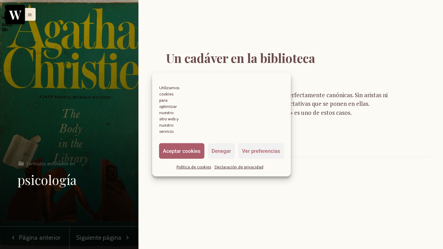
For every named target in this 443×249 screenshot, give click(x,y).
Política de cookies (194, 166)
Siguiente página (104, 237)
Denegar (221, 151)
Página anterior (34, 237)
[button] (28, 14)
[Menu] (15, 14)
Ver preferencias (261, 151)
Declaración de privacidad (239, 166)
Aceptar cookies (182, 151)
